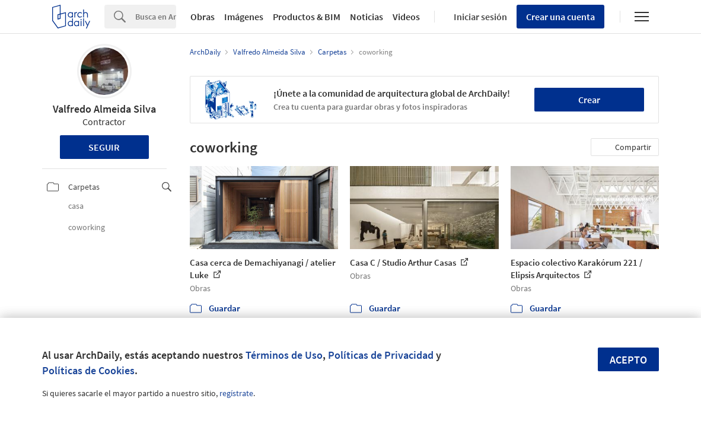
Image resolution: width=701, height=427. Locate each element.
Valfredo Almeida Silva (104, 109)
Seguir (104, 147)
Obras (202, 16)
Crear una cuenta (560, 17)
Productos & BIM (306, 16)
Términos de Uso (284, 355)
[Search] (155, 16)
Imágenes (243, 16)
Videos (406, 16)
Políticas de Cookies (88, 370)
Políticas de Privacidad (381, 355)
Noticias (366, 16)
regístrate (236, 393)
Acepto (628, 360)
